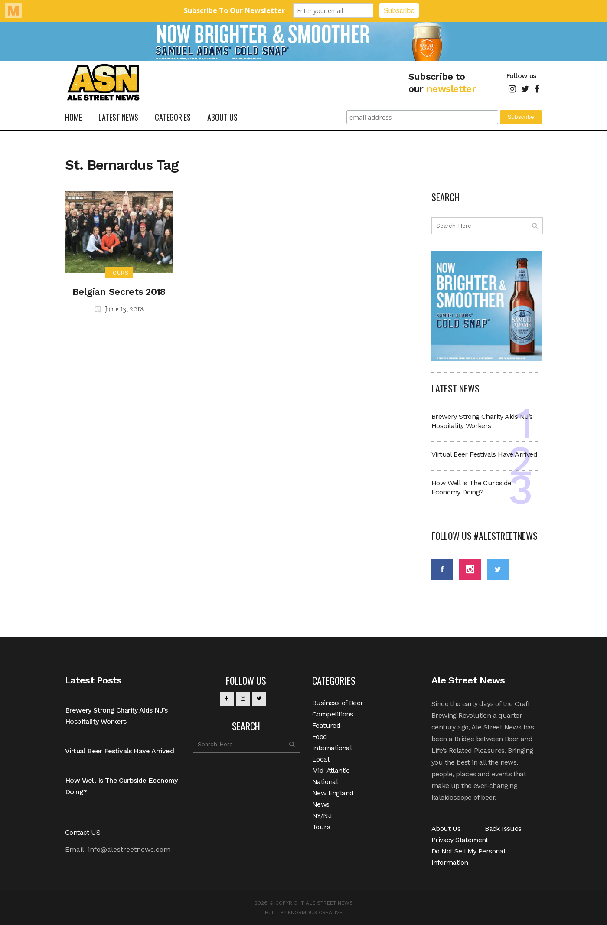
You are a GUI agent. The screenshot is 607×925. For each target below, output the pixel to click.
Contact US (82, 832)
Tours (321, 827)
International (332, 748)
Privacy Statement (459, 840)
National (325, 782)
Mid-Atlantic (331, 770)
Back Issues (503, 828)
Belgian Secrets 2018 (119, 291)
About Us (445, 828)
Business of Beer (337, 703)
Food (319, 736)
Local (320, 759)
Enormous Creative (315, 912)
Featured (326, 725)
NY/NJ (322, 815)
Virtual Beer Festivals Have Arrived (484, 454)
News (321, 804)
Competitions (332, 714)
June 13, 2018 (119, 309)
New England (332, 793)
